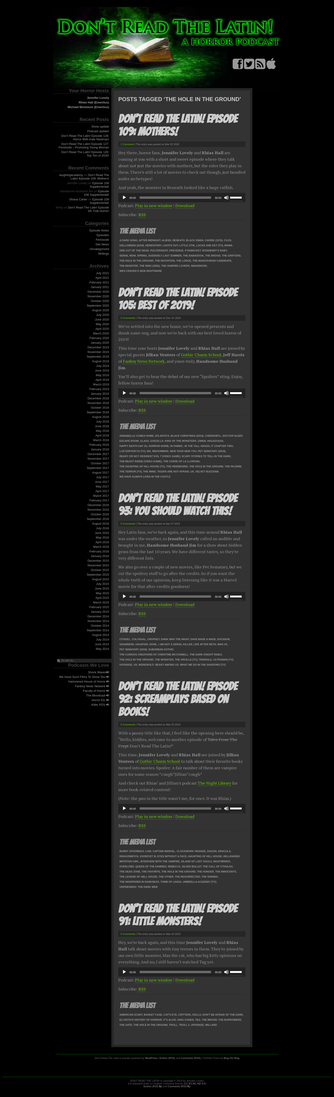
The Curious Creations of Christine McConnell (153, 654)
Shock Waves (98, 672)
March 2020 (101, 333)
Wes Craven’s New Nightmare (140, 270)
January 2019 (100, 393)
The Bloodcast (97, 695)
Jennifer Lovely (98, 97)
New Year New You (183, 451)
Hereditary (153, 245)
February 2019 (99, 389)
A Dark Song (128, 240)
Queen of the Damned (150, 866)
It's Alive (169, 1019)
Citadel (124, 639)
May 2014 (102, 649)
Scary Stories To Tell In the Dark (206, 456)
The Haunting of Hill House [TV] (142, 466)
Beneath (179, 240)
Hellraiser (231, 856)
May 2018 (102, 431)
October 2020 (100, 301)
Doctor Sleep (232, 435)
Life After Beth (205, 644)
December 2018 (98, 398)
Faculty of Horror (96, 691)
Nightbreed (221, 861)
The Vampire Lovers (175, 265)
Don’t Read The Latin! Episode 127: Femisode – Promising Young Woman (84, 145)
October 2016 (100, 514)
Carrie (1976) (214, 240)
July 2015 (102, 584)
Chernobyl (213, 435)
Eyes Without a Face (171, 856)
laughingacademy (71, 175)
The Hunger (205, 871)
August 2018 (100, 417)
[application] (181, 197)
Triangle (205, 659)
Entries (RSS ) (153, 1086)
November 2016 (98, 509)
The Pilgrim (233, 466)
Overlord (126, 866)
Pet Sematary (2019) (211, 451)
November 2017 (98, 458)
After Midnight (150, 240)
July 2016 (102, 528)
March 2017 (101, 495)
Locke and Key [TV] (209, 245)
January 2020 (100, 342)
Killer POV (100, 704)
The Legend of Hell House (138, 876)
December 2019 (98, 347)
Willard (211, 1024)
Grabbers (126, 644)
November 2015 (98, 565)
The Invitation (165, 260)
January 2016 (100, 556)
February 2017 (99, 500)
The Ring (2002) (149, 265)
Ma (149, 451)
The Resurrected (187, 876)
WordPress (151, 1058)
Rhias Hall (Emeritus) (94, 102)
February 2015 (99, 607)
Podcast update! (98, 131)
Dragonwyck (129, 856)
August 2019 (100, 361)
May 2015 (102, 593)
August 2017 (100, 472)
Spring (142, 255)
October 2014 (100, 625)
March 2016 (101, 546)
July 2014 (102, 639)
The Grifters (231, 255)
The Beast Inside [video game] (140, 461)
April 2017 (102, 491)
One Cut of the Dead (134, 250)
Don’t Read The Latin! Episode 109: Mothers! (90, 176)
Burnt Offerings (131, 851)
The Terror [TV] (130, 471)
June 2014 (102, 644)
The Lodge (183, 260)
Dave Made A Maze (203, 639)
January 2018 (100, 449)
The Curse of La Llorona (181, 461)
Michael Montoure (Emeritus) (88, 107)
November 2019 (98, 352)
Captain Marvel (164, 851)
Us (192, 471)
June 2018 (102, 426)
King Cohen (185, 1019)
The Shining (210, 876)
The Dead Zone (129, 871)
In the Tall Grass (196, 446)
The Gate (125, 1024)
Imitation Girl (129, 861)
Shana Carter (78, 199)
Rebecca (174, 866)
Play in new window (153, 205)
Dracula (224, 851)
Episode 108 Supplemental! (99, 184)
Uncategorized (99, 249)
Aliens (166, 240)
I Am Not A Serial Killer (175, 644)
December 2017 (98, 454)
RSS (142, 214)
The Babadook (193, 255)
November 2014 (98, 621)
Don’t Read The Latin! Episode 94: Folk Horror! (88, 209)
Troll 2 (184, 1024)
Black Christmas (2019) (187, 435)
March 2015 (101, 602)
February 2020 (99, 338)
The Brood (213, 255)
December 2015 (98, 560)
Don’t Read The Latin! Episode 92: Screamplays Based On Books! (177, 699)
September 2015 (98, 574)
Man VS (222, 644)
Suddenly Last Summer (165, 255)
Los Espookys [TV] (132, 451)
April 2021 (102, 277)
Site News (102, 244)
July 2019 (102, 366)
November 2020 (98, 296)
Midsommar (160, 451)
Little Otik (187, 245)
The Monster (128, 265)
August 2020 (100, 310)
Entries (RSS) (167, 1058)
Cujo (227, 240)
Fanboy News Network (92, 686)
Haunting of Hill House (205, 856)
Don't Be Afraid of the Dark (222, 1014)
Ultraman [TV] (223, 659)
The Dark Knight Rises (206, 654)
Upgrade (125, 664)
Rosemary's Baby (214, 250)
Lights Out (170, 245)
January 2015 (100, 611)
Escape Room (129, 440)
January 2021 (100, 287)
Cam (148, 851)
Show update (100, 126)
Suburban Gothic (161, 649)
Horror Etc (100, 700)
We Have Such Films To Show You (84, 677)
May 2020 (102, 324)
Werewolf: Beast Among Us (159, 664)
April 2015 (102, 598)
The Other (166, 876)
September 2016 (98, 519)
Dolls (196, 1014)
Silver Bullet (191, 866)
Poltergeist (159, 250)
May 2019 (102, 375)
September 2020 (98, 305)
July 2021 (102, 273)
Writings (103, 253)
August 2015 (100, 579)
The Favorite (151, 871)
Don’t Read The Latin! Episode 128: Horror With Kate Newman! (85, 137)
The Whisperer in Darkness (139, 881)
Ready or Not (129, 456)
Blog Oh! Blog (231, 1058)
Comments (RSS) (191, 1058)
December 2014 (98, 616)
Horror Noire (159, 446)
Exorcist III (148, 856)
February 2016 (99, 551)
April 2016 (102, 542)
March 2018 (101, 440)
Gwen (202, 440)
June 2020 (102, 319)
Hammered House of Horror (88, 681)
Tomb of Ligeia (171, 881)
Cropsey (153, 639)
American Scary (130, 1014)
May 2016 (102, 537)
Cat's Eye (170, 1014)
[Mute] (226, 197)
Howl (153, 644)
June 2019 (102, 370)
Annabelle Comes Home (136, 435)
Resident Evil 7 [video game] (160, 456)
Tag (197, 1019)
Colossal (139, 639)
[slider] (175, 197)
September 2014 (98, 630)
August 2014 (100, 635)
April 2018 (102, 435)
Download (184, 205)
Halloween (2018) (131, 245)
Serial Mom (127, 255)
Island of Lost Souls (196, 861)
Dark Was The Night (175, 639)
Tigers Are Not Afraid (173, 471)
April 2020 (102, 328)
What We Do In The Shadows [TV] (203, 664)
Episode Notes (99, 230)
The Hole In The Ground (136, 260)
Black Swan (194, 240)
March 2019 (101, 384)
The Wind (149, 471)
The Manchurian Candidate (212, 260)
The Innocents (225, 871)
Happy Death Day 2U (133, 446)
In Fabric (176, 446)
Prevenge (176, 250)
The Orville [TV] (186, 659)
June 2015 (102, 588)
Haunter (141, 644)
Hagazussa (215, 440)
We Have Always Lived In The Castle (144, 476)
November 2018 (98, 403)
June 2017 (102, 482)
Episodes (103, 235)
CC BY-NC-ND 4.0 (194, 1083)
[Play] (124, 197)
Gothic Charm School (201, 354)
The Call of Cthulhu (218, 866)
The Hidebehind (177, 466)
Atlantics (162, 435)
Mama (228, 245)
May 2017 (102, 486)
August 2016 (100, 523)
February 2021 (99, 282)
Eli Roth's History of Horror (140, 1019)
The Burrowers (229, 1019)
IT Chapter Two (222, 446)
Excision (223, 639)
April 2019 (102, 380)
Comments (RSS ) (179, 1086)
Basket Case (153, 1014)
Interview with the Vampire (160, 861)
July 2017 (102, 477)
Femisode (102, 239)
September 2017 (98, 468)
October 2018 (100, 407)
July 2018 (102, 421)
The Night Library (214, 783)
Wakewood (199, 265)
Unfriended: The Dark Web (138, 886)
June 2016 (102, 533)
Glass (144, 440)
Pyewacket (193, 250)
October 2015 (100, 570)
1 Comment (127, 144)
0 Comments (128, 318)
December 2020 (98, 291)
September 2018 (98, 412)
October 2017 (100, 463)
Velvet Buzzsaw (206, 471)
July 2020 (102, 315)
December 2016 (98, 505)
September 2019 (98, 356)
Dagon (212, 851)
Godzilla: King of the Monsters (173, 440)
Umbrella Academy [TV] (199, 881)
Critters (184, 1014)
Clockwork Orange (191, 851)
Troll (173, 1024)
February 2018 (99, 444)
